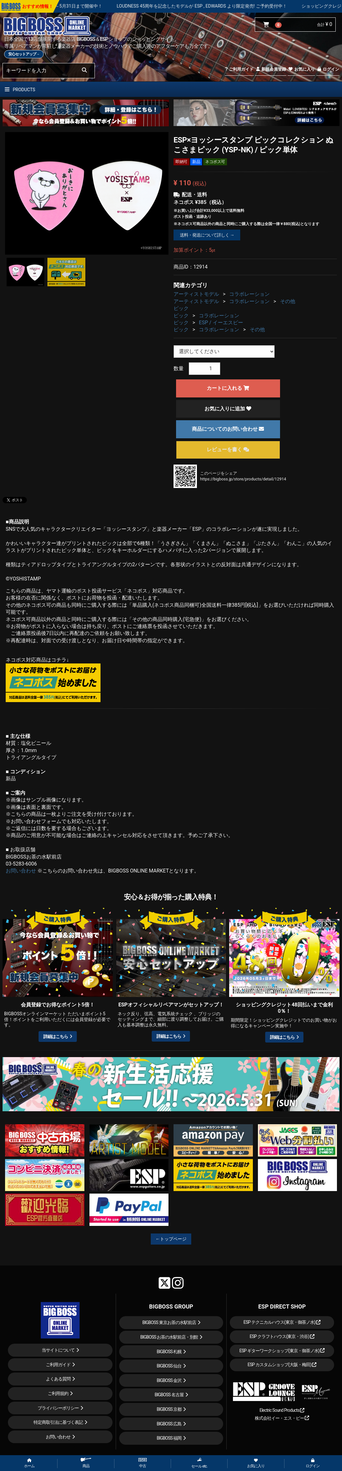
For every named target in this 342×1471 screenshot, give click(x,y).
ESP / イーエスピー (221, 323)
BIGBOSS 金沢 (169, 1380)
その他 (287, 301)
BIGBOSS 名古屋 (169, 1394)
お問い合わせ (21, 871)
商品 (86, 1463)
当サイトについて (58, 1350)
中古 (142, 1463)
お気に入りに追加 (228, 409)
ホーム (29, 1463)
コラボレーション (249, 294)
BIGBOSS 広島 (169, 1423)
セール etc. (199, 1462)
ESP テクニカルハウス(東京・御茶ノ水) (282, 1322)
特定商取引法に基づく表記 (58, 1422)
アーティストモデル (196, 294)
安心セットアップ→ (24, 54)
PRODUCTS (20, 89)
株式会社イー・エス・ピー (282, 1418)
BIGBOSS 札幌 (169, 1351)
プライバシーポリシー (58, 1408)
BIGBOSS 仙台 (169, 1365)
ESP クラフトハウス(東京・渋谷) (282, 1336)
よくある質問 (58, 1378)
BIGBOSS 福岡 (169, 1438)
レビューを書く (228, 450)
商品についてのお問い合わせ (228, 429)
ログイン (328, 69)
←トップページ (171, 1238)
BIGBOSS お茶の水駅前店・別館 (169, 1337)
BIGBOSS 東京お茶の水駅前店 (169, 1322)
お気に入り (301, 69)
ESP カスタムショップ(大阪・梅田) (281, 1364)
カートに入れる (228, 388)
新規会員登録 (270, 69)
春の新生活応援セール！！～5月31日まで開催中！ (92, 6)
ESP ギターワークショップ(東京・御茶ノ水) (282, 1350)
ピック (181, 308)
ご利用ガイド (239, 69)
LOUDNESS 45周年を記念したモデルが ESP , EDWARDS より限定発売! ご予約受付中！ (241, 6)
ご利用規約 (58, 1393)
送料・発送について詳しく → (207, 235)
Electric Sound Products (282, 1410)
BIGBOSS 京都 (169, 1409)
